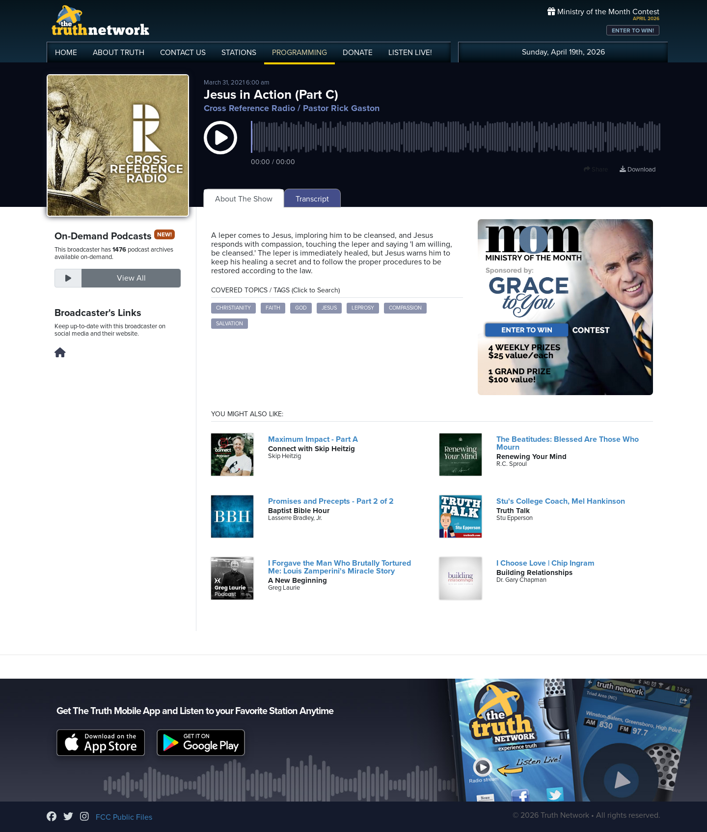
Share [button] (596, 169)
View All (131, 278)
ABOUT (118, 52)
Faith (273, 308)
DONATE (358, 52)
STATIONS (238, 52)
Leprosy (363, 308)
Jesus (329, 308)
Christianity (233, 308)
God (301, 308)
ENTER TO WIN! (633, 30)
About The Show (243, 199)
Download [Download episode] (637, 169)
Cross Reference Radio (249, 108)
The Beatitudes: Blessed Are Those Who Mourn (567, 443)
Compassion (405, 308)
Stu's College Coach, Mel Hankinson (560, 501)
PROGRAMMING (299, 52)
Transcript (312, 199)
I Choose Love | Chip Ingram (545, 563)
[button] (220, 147)
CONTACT (183, 52)
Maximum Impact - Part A (313, 439)
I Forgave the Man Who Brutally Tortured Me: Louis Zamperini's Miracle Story (339, 567)
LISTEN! (410, 52)
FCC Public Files (124, 817)
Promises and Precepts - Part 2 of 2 (331, 501)
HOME (66, 52)
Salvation (229, 323)
